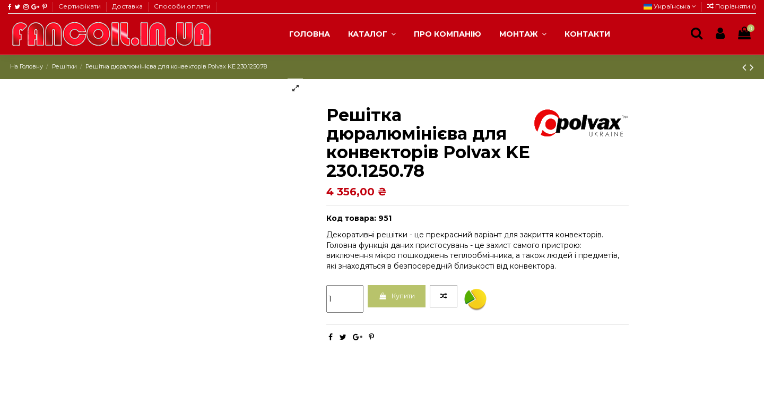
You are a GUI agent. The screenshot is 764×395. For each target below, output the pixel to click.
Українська (670, 6)
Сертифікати (80, 6)
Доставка (128, 6)
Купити (400, 297)
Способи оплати (182, 6)
